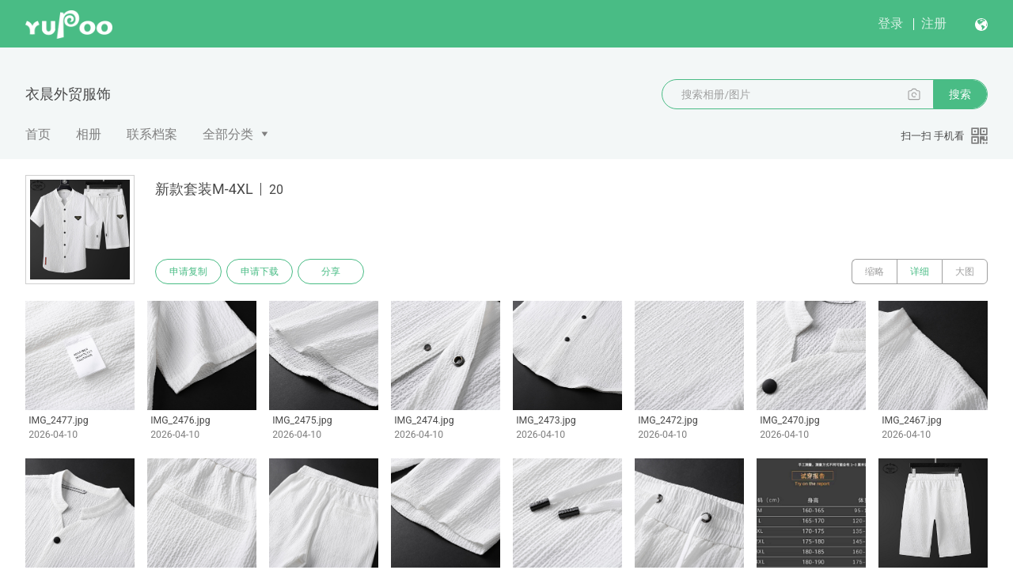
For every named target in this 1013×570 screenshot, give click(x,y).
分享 (330, 271)
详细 (919, 271)
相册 (88, 134)
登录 (890, 23)
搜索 (960, 94)
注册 (934, 23)
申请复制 (188, 271)
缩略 (874, 271)
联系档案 (152, 134)
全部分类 (228, 134)
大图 (964, 271)
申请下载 (260, 271)
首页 (38, 134)
